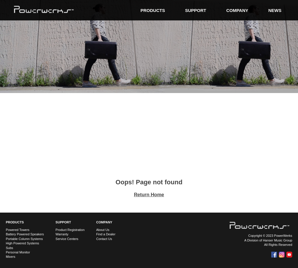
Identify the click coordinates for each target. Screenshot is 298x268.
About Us (102, 230)
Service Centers (67, 239)
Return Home (149, 194)
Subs (9, 248)
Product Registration (70, 230)
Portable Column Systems (24, 239)
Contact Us (104, 239)
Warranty (62, 234)
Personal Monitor (18, 252)
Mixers (10, 256)
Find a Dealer (106, 234)
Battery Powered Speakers (25, 234)
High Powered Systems (22, 243)
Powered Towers (17, 230)
